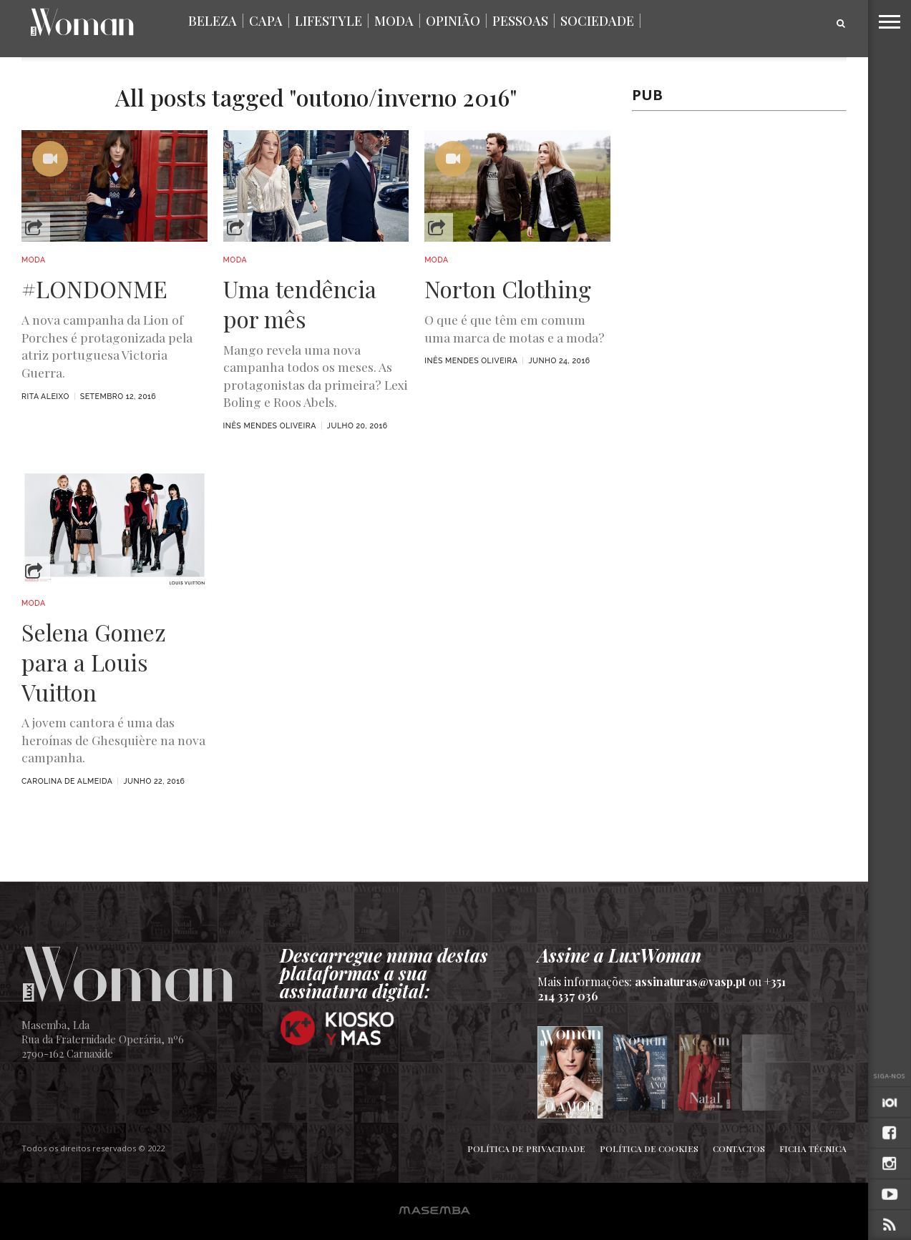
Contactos (739, 1148)
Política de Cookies (649, 1148)
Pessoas (520, 20)
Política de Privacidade (526, 1148)
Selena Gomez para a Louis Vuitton (93, 662)
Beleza (212, 20)
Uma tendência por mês (299, 303)
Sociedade (597, 20)
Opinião (453, 20)
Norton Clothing (507, 289)
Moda (394, 20)
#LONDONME (94, 289)
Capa (266, 20)
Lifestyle (328, 20)
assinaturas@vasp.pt (690, 981)
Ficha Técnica (813, 1148)
